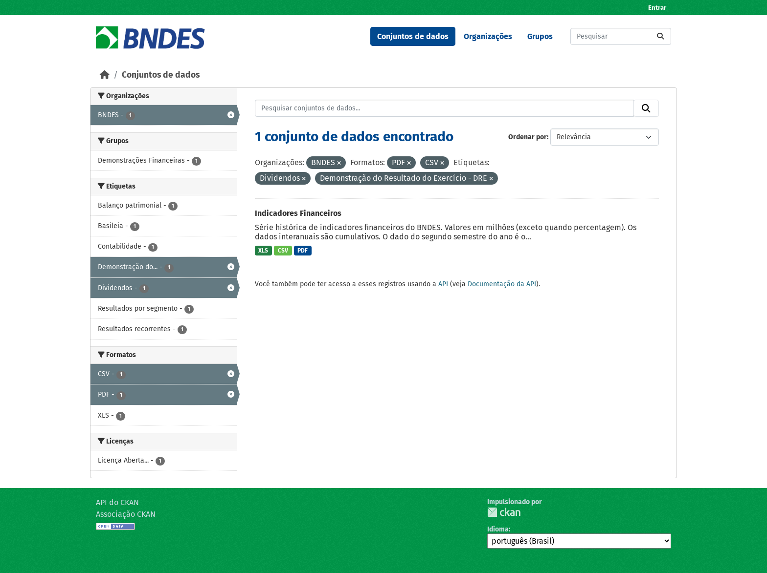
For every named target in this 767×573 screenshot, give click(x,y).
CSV (283, 250)
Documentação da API (502, 284)
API (443, 284)
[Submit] (660, 36)
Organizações (488, 36)
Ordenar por (527, 137)
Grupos (540, 36)
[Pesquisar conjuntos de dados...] (620, 36)
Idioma (498, 529)
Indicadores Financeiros (298, 213)
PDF (302, 250)
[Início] (105, 75)
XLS (263, 250)
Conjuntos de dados (413, 36)
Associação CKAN (126, 514)
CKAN (503, 512)
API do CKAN (117, 502)
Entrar (657, 7)
